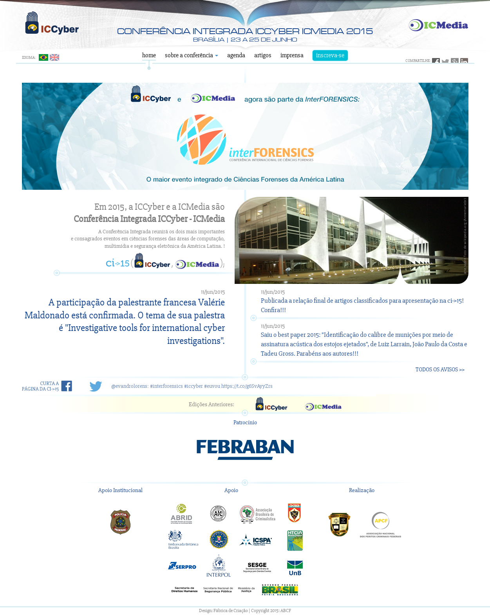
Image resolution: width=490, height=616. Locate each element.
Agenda (236, 55)
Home (149, 55)
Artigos (262, 55)
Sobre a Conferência (191, 55)
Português (43, 57)
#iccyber (193, 386)
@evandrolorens (129, 386)
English (54, 57)
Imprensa (292, 55)
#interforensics (166, 386)
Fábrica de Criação (230, 611)
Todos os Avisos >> (440, 369)
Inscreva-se (330, 55)
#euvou (212, 386)
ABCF (285, 611)
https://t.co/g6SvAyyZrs (247, 386)
